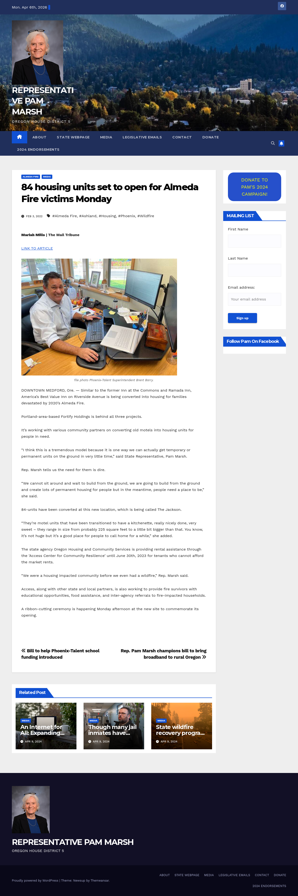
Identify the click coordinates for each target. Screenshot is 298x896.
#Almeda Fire (64, 216)
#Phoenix (126, 216)
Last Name (238, 258)
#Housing (107, 216)
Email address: (241, 287)
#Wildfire (145, 216)
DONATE (210, 137)
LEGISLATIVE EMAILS (142, 137)
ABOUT (39, 137)
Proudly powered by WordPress (35, 880)
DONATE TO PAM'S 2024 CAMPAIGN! (254, 187)
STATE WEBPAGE (73, 137)
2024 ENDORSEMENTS (38, 149)
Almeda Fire (31, 176)
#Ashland (88, 216)
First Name (238, 229)
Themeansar (100, 880)
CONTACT (182, 137)
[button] (273, 143)
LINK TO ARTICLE (37, 248)
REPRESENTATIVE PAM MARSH (43, 101)
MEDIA (106, 137)
